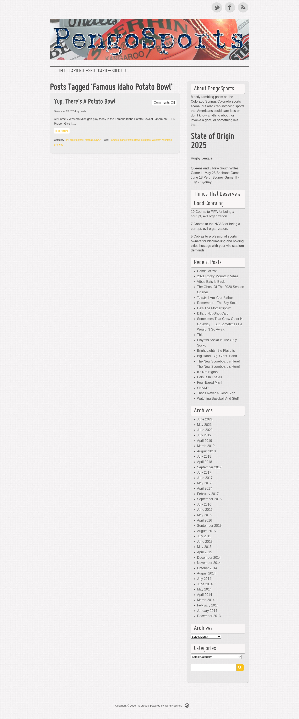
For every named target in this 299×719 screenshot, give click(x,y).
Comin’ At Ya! (207, 271)
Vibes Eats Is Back (211, 281)
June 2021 (205, 419)
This (200, 335)
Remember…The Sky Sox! (217, 303)
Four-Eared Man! (209, 382)
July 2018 (204, 456)
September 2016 (209, 499)
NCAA (97, 139)
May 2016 (204, 515)
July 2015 (204, 536)
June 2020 (205, 430)
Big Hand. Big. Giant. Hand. (217, 356)
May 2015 (204, 547)
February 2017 (208, 494)
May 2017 (204, 483)
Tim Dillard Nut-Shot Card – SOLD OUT (92, 71)
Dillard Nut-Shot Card (213, 313)
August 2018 (206, 451)
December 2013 (209, 616)
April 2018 (204, 462)
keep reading (62, 131)
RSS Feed (243, 7)
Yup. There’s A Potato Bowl (84, 102)
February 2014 (208, 605)
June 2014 (205, 584)
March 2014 (206, 600)
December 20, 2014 (65, 111)
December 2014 (209, 557)
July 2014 (204, 579)
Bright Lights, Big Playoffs (216, 350)
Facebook (230, 7)
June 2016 (205, 509)
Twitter (217, 7)
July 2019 (204, 435)
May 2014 (204, 589)
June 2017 (205, 478)
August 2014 (206, 573)
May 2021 (204, 424)
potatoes (146, 139)
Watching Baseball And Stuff (218, 398)
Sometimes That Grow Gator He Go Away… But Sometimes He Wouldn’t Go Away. (220, 324)
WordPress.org (173, 705)
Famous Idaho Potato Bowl (125, 139)
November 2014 (209, 563)
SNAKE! (203, 388)
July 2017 (204, 472)
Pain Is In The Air (209, 377)
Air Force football (74, 139)
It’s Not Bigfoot (208, 372)
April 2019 (204, 440)
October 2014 (207, 568)
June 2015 (205, 541)
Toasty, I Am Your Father (215, 297)
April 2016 (204, 520)
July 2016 (204, 504)
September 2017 (209, 467)
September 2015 (209, 525)
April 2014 (204, 595)
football (89, 139)
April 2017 (204, 488)
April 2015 (204, 552)
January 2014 (207, 610)
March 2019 (206, 446)
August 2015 (206, 531)
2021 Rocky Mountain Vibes (217, 276)
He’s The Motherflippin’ (214, 308)
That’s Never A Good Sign (216, 393)
